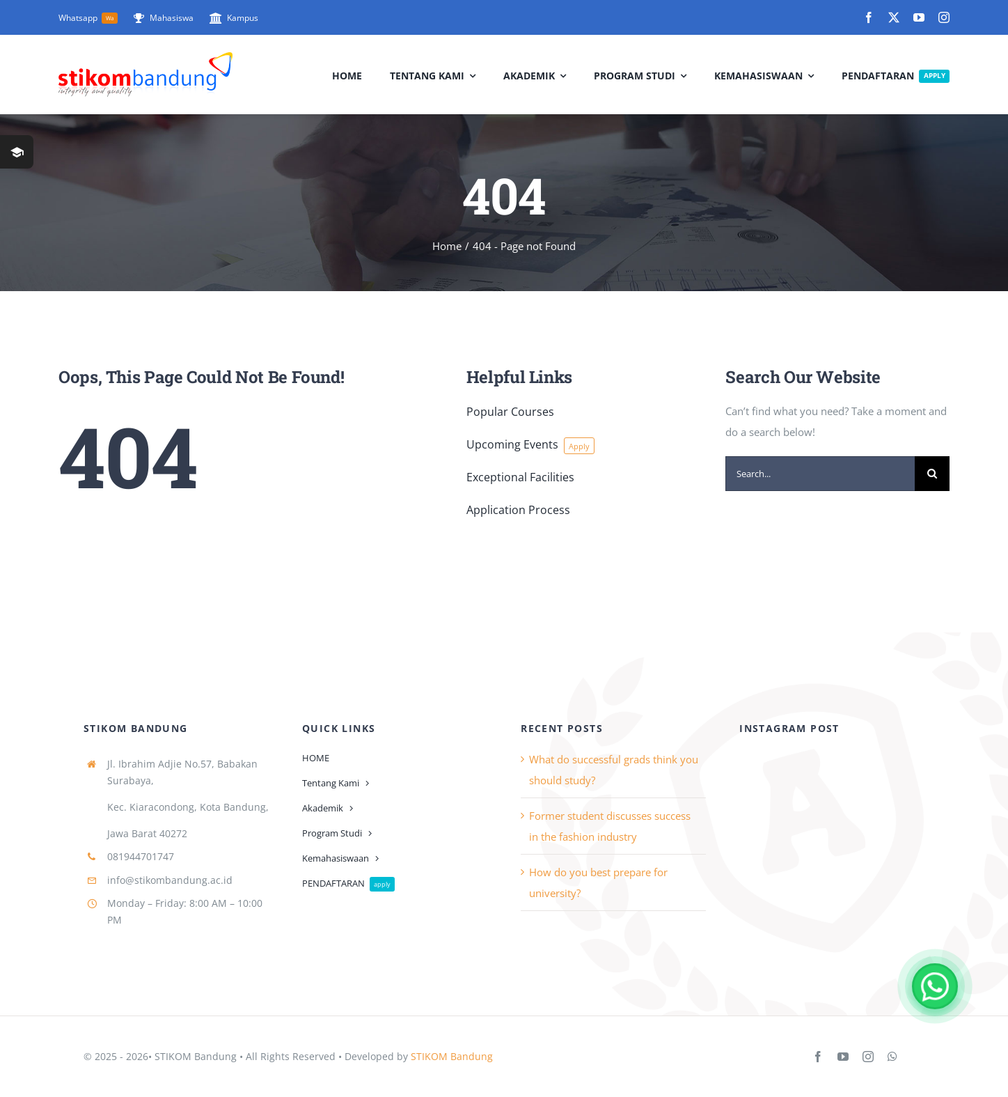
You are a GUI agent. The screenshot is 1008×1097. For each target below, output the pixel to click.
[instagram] (944, 17)
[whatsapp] (892, 1056)
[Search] (932, 473)
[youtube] (918, 17)
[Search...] (820, 473)
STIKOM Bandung (452, 1056)
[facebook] (868, 17)
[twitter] (893, 17)
